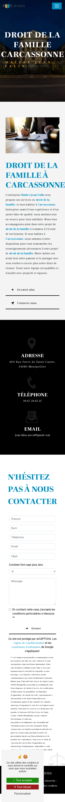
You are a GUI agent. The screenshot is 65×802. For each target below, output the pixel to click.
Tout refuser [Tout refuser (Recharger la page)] (22, 787)
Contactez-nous (23, 303)
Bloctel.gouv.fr (25, 733)
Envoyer (36, 612)
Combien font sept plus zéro (26, 548)
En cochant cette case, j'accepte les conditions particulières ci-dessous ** (33, 597)
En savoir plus (22, 290)
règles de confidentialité (29, 626)
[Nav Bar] (57, 6)
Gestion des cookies (45, 785)
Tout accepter (22, 780)
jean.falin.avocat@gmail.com (32, 419)
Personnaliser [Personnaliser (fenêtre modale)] (22, 793)
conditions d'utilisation (26, 630)
